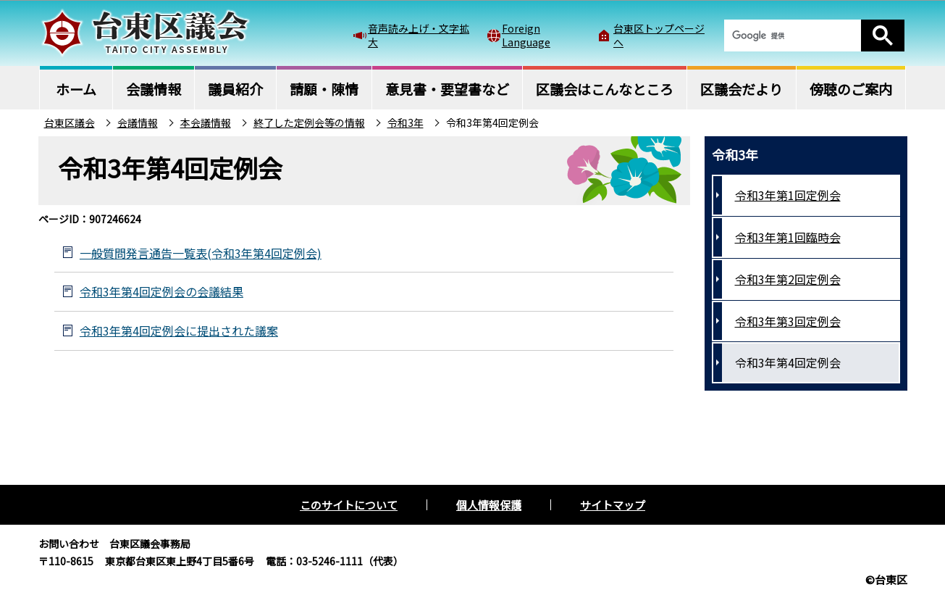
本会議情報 (205, 122)
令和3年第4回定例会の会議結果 (161, 291)
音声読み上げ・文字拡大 (418, 35)
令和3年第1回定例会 (788, 195)
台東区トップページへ (659, 35)
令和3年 (405, 122)
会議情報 (137, 122)
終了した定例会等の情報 (309, 122)
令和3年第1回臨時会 (788, 237)
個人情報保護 (488, 504)
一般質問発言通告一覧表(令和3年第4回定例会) (201, 253)
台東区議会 (69, 122)
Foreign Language (526, 35)
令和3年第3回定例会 (788, 321)
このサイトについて (349, 504)
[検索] (792, 35)
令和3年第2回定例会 (788, 279)
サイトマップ (612, 504)
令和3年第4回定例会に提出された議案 (179, 330)
